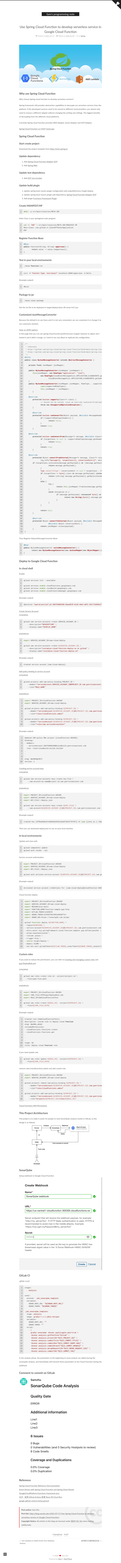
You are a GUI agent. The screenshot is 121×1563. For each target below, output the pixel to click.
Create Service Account (28, 611)
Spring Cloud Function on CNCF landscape (36, 129)
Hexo (60, 1559)
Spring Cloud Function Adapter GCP (43, 161)
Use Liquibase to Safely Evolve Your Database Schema (37, 1542)
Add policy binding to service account (34, 671)
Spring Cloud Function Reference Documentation (39, 1486)
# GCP (66, 1534)
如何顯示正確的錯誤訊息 (91, 1541)
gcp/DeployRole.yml (27, 963)
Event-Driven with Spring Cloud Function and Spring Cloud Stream (46, 1489)
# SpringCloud (57, 1534)
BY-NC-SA (76, 1521)
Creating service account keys (31, 768)
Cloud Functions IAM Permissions (33, 1106)
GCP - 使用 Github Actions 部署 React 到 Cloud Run (40, 1497)
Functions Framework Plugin (45, 198)
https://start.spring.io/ (59, 149)
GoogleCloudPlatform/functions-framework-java (39, 1493)
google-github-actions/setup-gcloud (34, 1501)
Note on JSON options (28, 330)
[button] (5, 1554)
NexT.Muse (68, 1559)
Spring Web (32, 165)
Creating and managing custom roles (80, 959)
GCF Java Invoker (35, 178)
